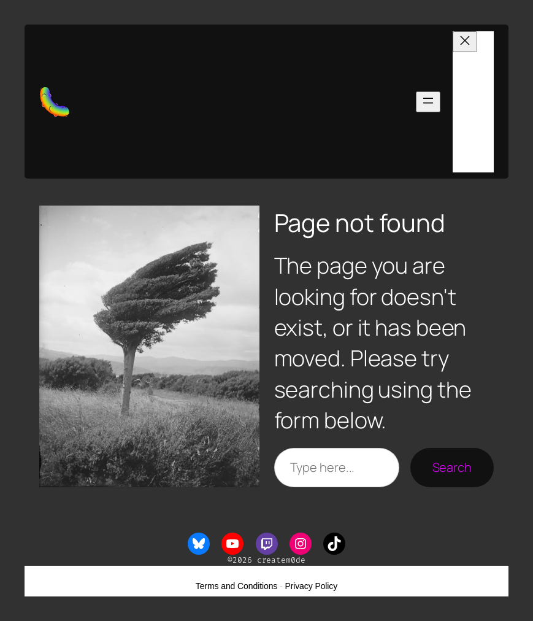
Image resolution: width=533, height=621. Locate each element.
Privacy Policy (311, 586)
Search (452, 467)
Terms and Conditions (236, 586)
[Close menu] (465, 41)
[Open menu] (428, 101)
